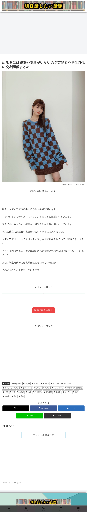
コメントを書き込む (43, 435)
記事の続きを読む (43, 310)
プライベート (26, 388)
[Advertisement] (43, 33)
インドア (45, 384)
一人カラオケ (57, 388)
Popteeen (16, 384)
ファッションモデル (11, 388)
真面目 (57, 392)
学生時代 (37, 392)
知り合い (67, 392)
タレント (55, 384)
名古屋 (20, 392)
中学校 (68, 388)
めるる (35, 384)
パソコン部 (66, 384)
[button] (57, 415)
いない (26, 384)
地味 (28, 392)
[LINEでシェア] (29, 415)
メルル (37, 388)
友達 (12, 392)
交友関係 (78, 388)
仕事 (5, 392)
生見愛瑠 (48, 392)
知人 (75, 392)
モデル (6, 384)
